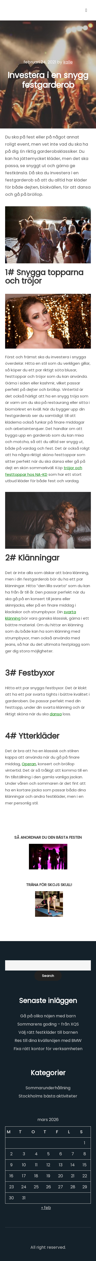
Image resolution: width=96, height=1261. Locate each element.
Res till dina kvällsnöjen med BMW (48, 1040)
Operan (29, 764)
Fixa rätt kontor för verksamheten (48, 1049)
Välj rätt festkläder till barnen (48, 1032)
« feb (46, 1208)
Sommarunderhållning (48, 1088)
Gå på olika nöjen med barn (48, 1016)
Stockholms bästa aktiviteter (48, 1096)
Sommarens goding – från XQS (48, 1024)
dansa (56, 714)
